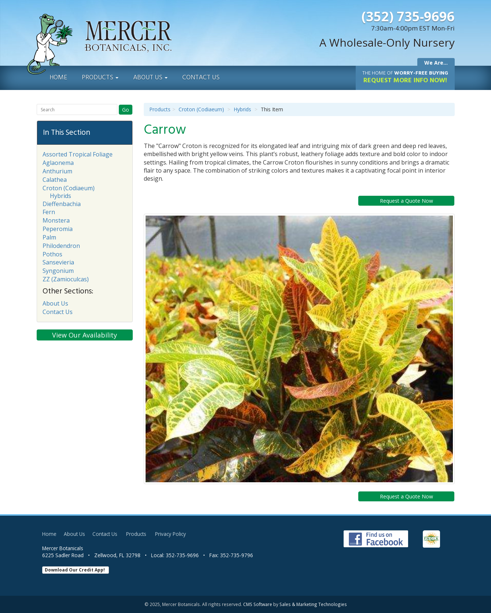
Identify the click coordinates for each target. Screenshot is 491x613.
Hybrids (242, 109)
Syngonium (58, 271)
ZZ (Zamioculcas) (66, 279)
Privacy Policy (170, 533)
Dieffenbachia (62, 204)
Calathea (55, 180)
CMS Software (257, 604)
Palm (49, 237)
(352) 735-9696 (408, 16)
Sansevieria (58, 262)
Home (58, 77)
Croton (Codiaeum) (201, 109)
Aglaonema (58, 163)
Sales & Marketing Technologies (313, 604)
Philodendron (61, 246)
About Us (150, 77)
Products (100, 77)
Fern (49, 212)
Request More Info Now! (405, 77)
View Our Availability (84, 335)
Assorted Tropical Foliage (78, 154)
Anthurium (57, 171)
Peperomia (58, 229)
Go (125, 109)
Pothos (52, 254)
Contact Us (201, 77)
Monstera (56, 220)
